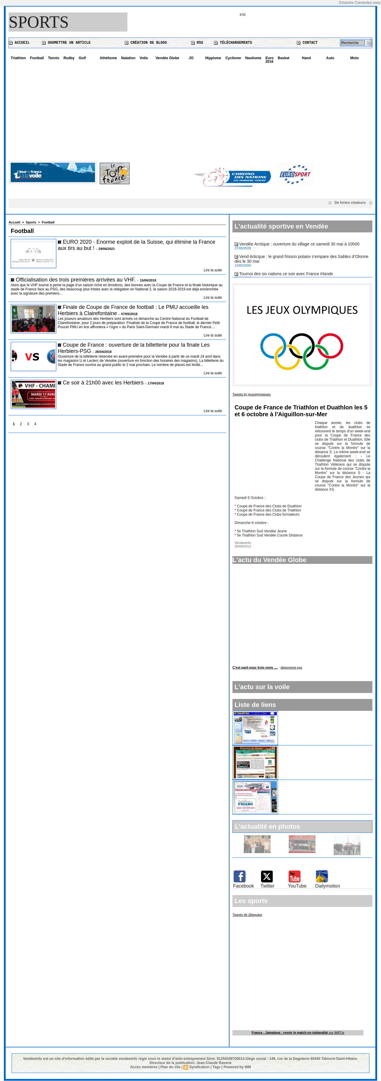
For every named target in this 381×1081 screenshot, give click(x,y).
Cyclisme (233, 58)
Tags (217, 1067)
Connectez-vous (367, 3)
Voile (144, 58)
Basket (283, 58)
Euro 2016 (270, 60)
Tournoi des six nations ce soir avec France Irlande (286, 275)
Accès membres (143, 1067)
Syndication (199, 1067)
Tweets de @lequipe (247, 914)
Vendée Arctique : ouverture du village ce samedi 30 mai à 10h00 (299, 245)
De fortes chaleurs (352, 203)
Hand (306, 58)
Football (37, 58)
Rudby (68, 58)
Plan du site (170, 1067)
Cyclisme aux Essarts (301, 713)
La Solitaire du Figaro (301, 782)
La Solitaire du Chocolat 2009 (308, 747)
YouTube (297, 885)
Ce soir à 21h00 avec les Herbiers (104, 383)
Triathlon (18, 58)
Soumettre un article (66, 43)
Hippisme (213, 58)
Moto (354, 58)
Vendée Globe (167, 58)
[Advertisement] (190, 110)
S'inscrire (346, 3)
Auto (330, 58)
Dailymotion (327, 885)
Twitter (267, 885)
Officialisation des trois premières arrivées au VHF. (76, 280)
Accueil (19, 43)
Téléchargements (233, 43)
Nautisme (253, 58)
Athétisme (108, 58)
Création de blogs (146, 43)
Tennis (53, 58)
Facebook (243, 885)
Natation (128, 58)
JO (191, 58)
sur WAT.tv (298, 1032)
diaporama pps (291, 667)
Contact (307, 43)
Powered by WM (237, 1067)
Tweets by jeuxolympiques (251, 394)
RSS (197, 43)
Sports (39, 22)
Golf (82, 58)
